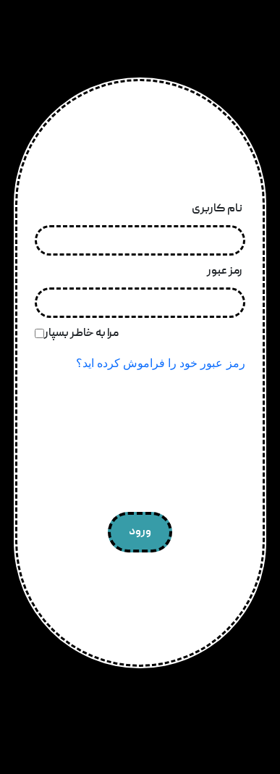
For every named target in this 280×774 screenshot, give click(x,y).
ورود (140, 532)
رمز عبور (224, 271)
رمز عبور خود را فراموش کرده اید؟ (160, 363)
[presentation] (139, 445)
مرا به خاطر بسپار (81, 334)
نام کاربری (217, 209)
